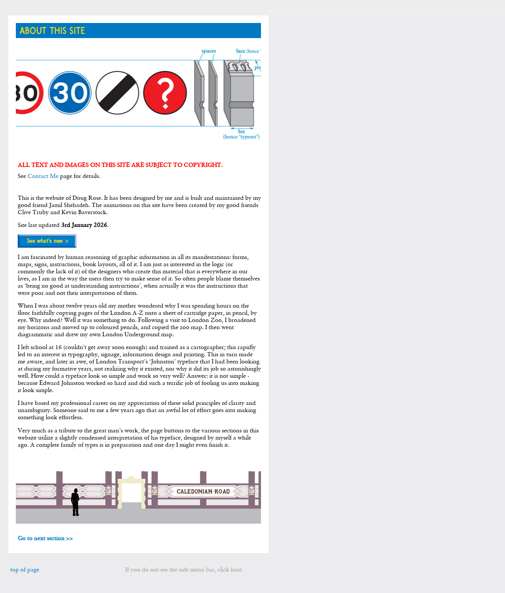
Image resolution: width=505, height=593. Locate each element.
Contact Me (43, 175)
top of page (24, 569)
